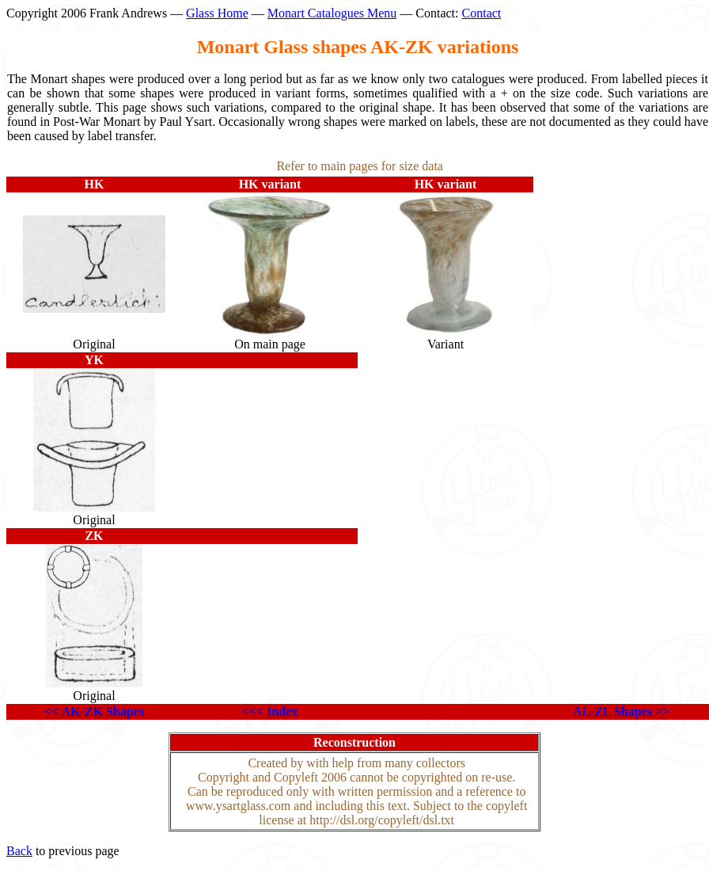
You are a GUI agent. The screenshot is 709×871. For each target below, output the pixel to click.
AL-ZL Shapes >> (621, 711)
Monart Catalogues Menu (332, 13)
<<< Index (270, 711)
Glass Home (217, 13)
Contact (482, 13)
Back (19, 851)
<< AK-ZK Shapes (94, 711)
